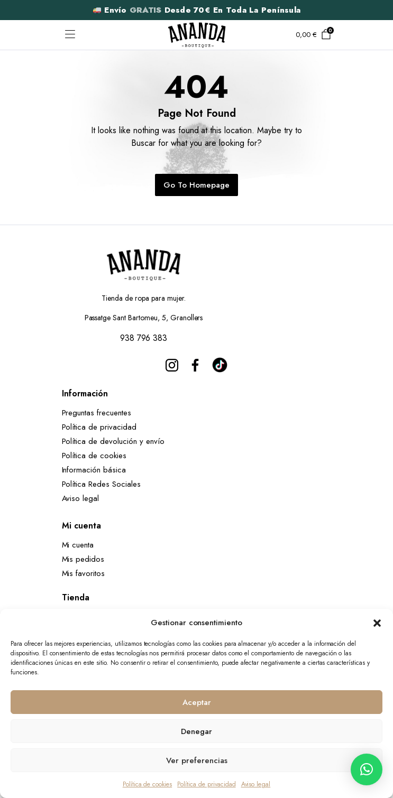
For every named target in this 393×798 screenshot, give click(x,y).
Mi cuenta (78, 545)
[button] (377, 622)
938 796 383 (144, 338)
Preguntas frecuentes (96, 413)
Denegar (196, 731)
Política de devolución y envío (113, 441)
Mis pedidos (83, 559)
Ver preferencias (196, 760)
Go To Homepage (196, 185)
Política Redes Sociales (104, 484)
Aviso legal (256, 784)
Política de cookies (147, 784)
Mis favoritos (83, 573)
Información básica (94, 470)
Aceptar (196, 702)
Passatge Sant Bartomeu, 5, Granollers (144, 317)
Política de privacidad (206, 784)
